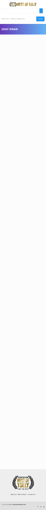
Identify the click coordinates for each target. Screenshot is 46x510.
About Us (14, 494)
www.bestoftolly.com (19, 504)
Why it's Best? (22, 494)
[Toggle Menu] (41, 10)
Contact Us (31, 494)
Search (40, 19)
